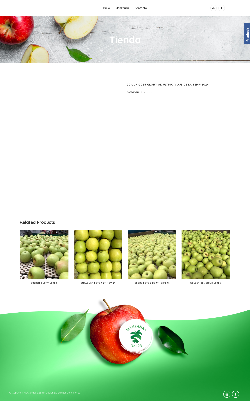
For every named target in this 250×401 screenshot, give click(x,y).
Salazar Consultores (69, 392)
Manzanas (146, 92)
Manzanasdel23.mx (34, 392)
